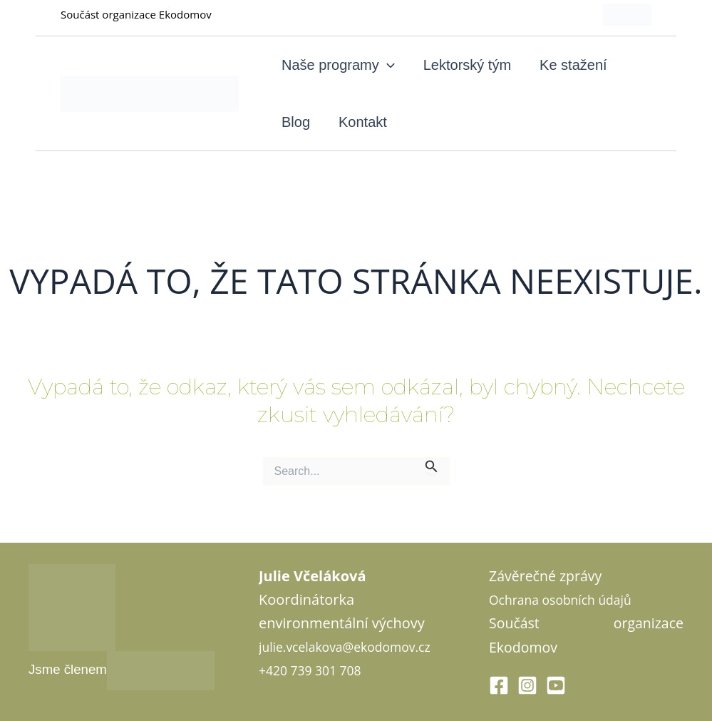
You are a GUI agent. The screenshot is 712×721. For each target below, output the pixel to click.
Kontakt (363, 122)
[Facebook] (499, 685)
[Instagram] (527, 685)
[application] (387, 64)
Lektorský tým (467, 65)
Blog (296, 122)
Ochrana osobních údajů (570, 599)
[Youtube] (556, 685)
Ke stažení (573, 65)
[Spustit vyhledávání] (431, 466)
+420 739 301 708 (317, 693)
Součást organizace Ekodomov (136, 14)
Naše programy (338, 64)
